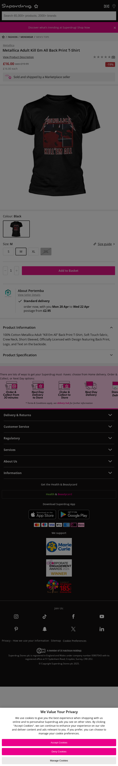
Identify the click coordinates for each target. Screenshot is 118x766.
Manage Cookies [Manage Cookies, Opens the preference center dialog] (59, 760)
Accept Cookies (59, 742)
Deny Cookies (59, 751)
